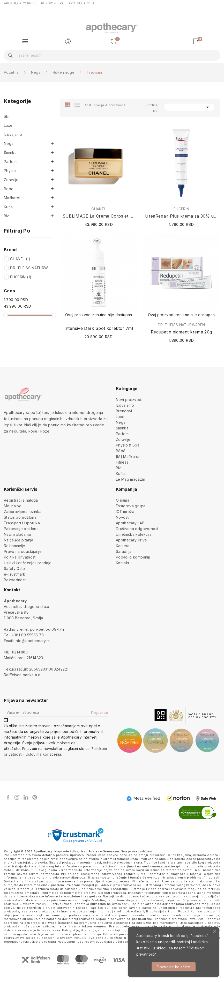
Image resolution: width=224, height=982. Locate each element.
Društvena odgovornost (137, 528)
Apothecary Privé (131, 540)
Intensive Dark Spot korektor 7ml (98, 328)
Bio (7, 216)
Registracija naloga (21, 500)
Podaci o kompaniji (133, 557)
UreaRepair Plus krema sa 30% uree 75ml (181, 216)
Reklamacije (14, 546)
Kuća (8, 207)
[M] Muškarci (127, 456)
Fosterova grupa (130, 506)
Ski (6, 116)
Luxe (8, 125)
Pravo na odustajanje (23, 551)
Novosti (122, 517)
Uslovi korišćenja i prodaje (27, 563)
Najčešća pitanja (18, 540)
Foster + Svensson (103, 851)
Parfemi (10, 161)
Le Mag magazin (130, 479)
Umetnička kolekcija (134, 534)
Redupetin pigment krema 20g (181, 331)
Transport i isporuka (22, 523)
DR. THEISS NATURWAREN (30, 268)
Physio (10, 170)
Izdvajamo (13, 134)
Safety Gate (14, 568)
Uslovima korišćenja (43, 754)
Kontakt (122, 563)
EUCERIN (20, 277)
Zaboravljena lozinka (22, 511)
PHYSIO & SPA (52, 3)
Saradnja (124, 551)
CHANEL (20, 259)
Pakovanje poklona (21, 528)
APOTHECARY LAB (82, 3)
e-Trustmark (14, 574)
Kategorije (17, 101)
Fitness (122, 462)
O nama (122, 500)
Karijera (123, 546)
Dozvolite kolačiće (173, 967)
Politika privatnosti (20, 557)
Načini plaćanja (17, 534)
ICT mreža (125, 511)
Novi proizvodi (129, 399)
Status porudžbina (20, 517)
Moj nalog (12, 506)
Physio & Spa (127, 445)
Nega (8, 143)
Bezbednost (15, 580)
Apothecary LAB (130, 523)
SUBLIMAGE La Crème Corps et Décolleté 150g (99, 216)
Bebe (8, 189)
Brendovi (124, 411)
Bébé (120, 451)
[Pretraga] (112, 55)
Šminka (10, 152)
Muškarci (12, 198)
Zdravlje (11, 179)
